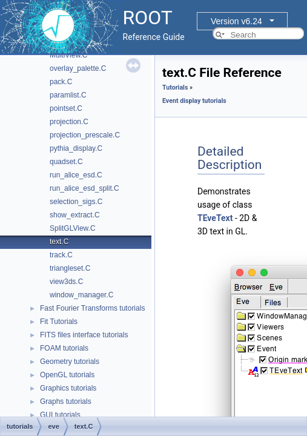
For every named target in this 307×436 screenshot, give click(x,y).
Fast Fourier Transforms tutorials (92, 308)
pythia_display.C (76, 148)
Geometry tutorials (69, 361)
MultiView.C (68, 55)
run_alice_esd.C (76, 175)
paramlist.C (68, 95)
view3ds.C (66, 281)
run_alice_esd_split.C (84, 188)
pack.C (61, 82)
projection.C (69, 121)
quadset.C (66, 161)
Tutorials (175, 87)
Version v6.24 (236, 21)
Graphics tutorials (68, 388)
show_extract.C (75, 215)
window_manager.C (81, 295)
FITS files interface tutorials (84, 335)
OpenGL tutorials (67, 375)
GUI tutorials (60, 415)
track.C (61, 255)
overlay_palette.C (78, 68)
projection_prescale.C (85, 135)
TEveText (215, 218)
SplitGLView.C (73, 228)
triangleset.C (70, 268)
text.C (59, 241)
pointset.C (66, 108)
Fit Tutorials (59, 321)
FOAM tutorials (64, 348)
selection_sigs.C (76, 201)
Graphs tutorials (65, 401)
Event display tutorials (194, 101)
